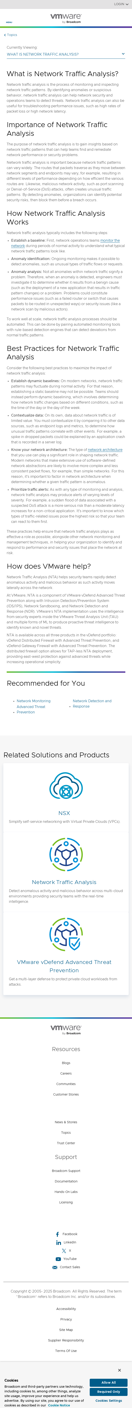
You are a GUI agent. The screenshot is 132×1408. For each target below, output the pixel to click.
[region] (66, 1385)
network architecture (105, 450)
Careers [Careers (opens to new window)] (66, 1073)
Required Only (108, 1391)
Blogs (66, 1063)
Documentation (66, 1181)
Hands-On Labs (66, 1192)
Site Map (66, 1330)
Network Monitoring (34, 701)
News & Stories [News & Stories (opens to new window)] (66, 1122)
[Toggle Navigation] (7, 16)
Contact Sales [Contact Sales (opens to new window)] (66, 1267)
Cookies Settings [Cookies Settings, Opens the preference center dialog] (108, 1400)
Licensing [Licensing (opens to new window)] (66, 1202)
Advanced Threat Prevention (31, 709)
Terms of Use (66, 1351)
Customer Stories (66, 1094)
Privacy (66, 1319)
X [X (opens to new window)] (66, 1251)
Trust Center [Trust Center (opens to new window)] (66, 1143)
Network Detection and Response (92, 703)
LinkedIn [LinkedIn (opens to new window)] (66, 1242)
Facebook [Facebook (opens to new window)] (66, 1234)
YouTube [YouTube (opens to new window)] (66, 1259)
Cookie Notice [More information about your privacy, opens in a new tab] (59, 1405)
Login (121, 4)
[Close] (119, 1370)
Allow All (109, 1382)
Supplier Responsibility (66, 1340)
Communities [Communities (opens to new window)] (66, 1084)
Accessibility (66, 1309)
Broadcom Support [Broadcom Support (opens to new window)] (66, 1171)
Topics (66, 1132)
